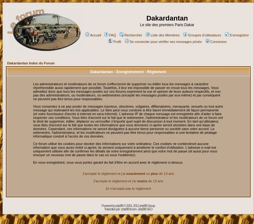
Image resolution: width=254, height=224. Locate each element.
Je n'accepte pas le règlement (128, 188)
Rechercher (131, 35)
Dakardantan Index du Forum (31, 63)
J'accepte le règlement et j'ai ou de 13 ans (128, 173)
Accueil (93, 35)
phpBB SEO (145, 209)
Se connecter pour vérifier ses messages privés (163, 42)
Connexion (216, 42)
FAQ (110, 35)
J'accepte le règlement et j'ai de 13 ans (128, 181)
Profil (114, 42)
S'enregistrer (237, 35)
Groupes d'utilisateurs (202, 35)
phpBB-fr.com (129, 209)
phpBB (119, 206)
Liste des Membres (163, 35)
